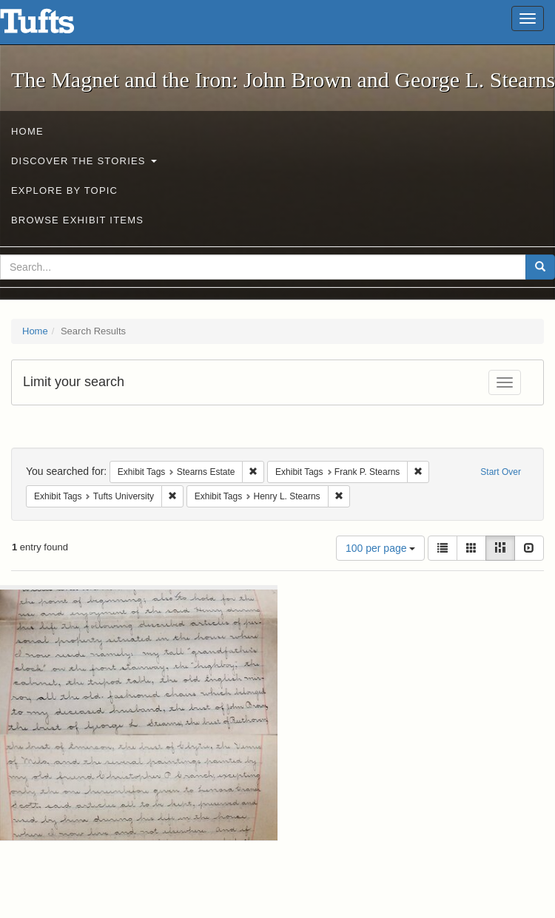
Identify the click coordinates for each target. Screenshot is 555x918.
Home (27, 131)
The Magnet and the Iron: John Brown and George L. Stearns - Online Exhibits (55, 25)
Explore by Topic (64, 190)
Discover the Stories (84, 160)
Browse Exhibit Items (77, 220)
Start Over (500, 472)
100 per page (380, 548)
